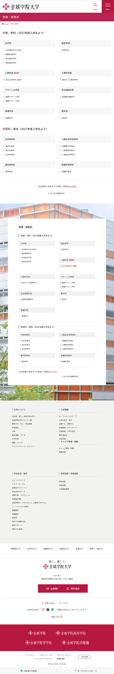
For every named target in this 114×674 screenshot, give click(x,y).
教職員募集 (61, 659)
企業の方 (79, 548)
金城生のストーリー (19, 487)
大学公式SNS (33, 610)
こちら (73, 186)
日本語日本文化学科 (14, 50)
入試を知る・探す (65, 420)
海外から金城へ (18, 529)
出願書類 (41, 588)
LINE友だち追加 (28, 670)
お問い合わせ (48, 603)
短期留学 (15, 514)
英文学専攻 (10, 150)
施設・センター (18, 442)
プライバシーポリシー (64, 655)
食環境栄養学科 (68, 96)
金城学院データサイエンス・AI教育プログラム (29, 502)
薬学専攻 (9, 171)
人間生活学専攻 (68, 154)
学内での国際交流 (18, 521)
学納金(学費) (16, 499)
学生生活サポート (18, 491)
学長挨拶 (15, 427)
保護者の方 (48, 548)
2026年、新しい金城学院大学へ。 (24, 416)
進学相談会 (63, 435)
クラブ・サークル (18, 484)
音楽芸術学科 (11, 62)
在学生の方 (32, 548)
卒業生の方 (64, 548)
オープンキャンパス (66, 416)
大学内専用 (84, 657)
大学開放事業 (64, 489)
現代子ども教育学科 (70, 79)
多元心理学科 (14, 79)
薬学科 (64, 118)
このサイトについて (46, 655)
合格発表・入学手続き (67, 431)
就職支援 (62, 452)
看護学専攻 (66, 171)
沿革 (13, 431)
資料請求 (73, 588)
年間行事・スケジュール (21, 495)
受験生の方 (16, 548)
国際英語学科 (11, 54)
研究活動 (62, 481)
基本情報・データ (18, 435)
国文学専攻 (10, 146)
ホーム (6, 24)
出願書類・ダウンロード (68, 427)
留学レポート (17, 525)
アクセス (63, 603)
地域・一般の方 (96, 548)
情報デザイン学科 (13, 101)
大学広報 (15, 439)
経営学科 (65, 50)
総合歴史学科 (11, 58)
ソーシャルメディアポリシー (43, 659)
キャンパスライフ (18, 480)
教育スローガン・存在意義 (22, 424)
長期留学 (15, 510)
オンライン (79, 610)
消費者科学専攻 (68, 146)
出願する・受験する (66, 424)
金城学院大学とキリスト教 (22, 420)
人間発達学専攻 (68, 150)
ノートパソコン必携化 (20, 506)
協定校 (14, 517)
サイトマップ (30, 655)
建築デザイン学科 (13, 96)
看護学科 (9, 118)
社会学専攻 (10, 154)
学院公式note (63, 610)
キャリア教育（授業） (67, 448)
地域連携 (62, 485)
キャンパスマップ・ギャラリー (23, 446)
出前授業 (62, 439)
